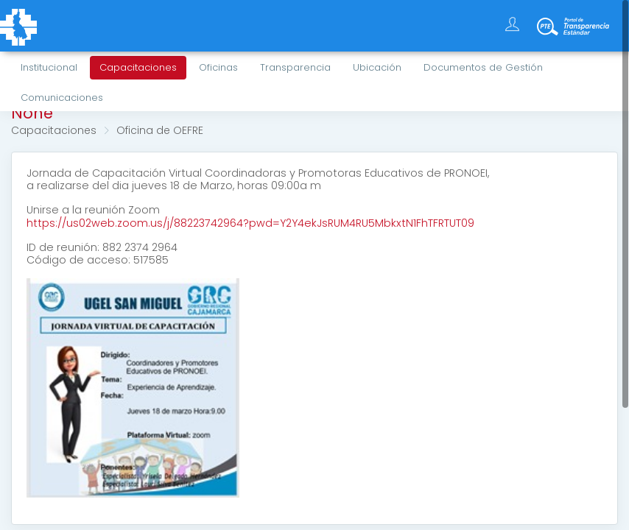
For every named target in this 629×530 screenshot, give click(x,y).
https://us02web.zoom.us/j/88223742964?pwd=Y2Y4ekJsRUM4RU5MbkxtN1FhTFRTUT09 (250, 223)
